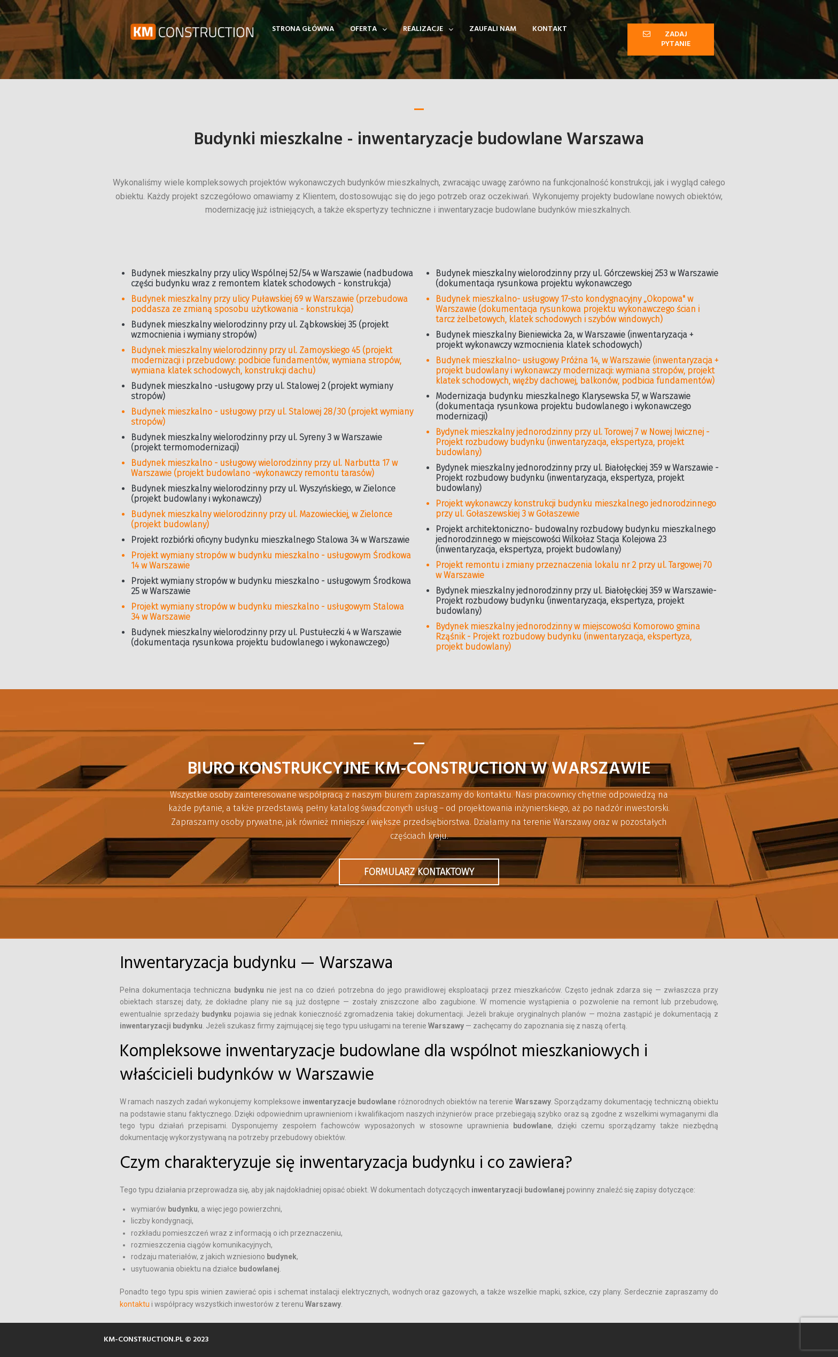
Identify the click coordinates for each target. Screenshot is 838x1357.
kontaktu (135, 1304)
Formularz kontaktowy (419, 872)
